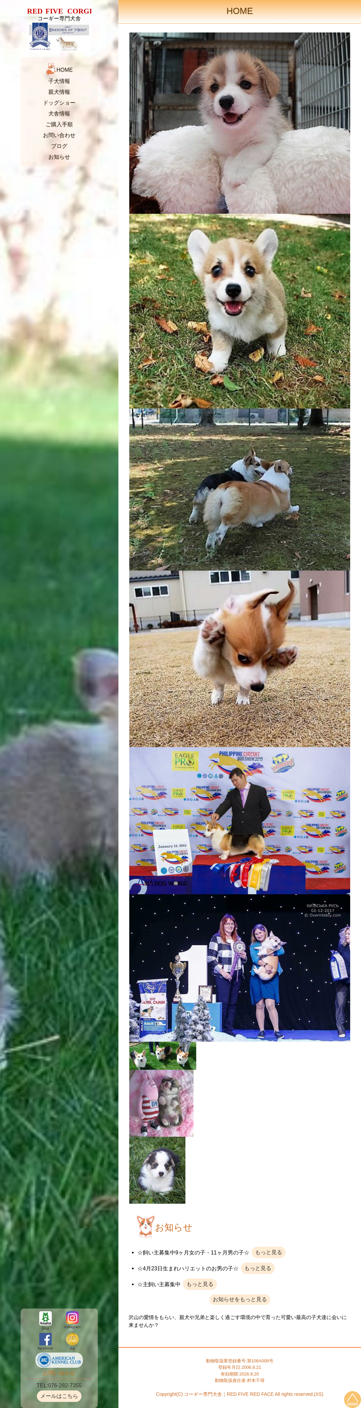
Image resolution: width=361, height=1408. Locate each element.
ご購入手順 (59, 124)
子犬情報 (59, 81)
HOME (65, 70)
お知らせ (59, 157)
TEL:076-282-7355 (59, 1385)
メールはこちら (59, 1396)
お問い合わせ (59, 135)
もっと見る (268, 1252)
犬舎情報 (59, 113)
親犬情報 (59, 92)
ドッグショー (59, 103)
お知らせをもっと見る (240, 1299)
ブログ (59, 146)
